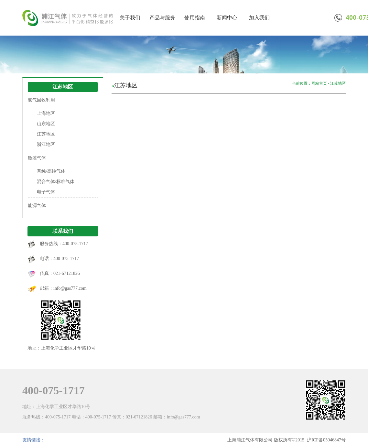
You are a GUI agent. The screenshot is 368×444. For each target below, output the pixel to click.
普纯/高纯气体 (51, 171)
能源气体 (37, 205)
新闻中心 (227, 17)
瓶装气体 (37, 158)
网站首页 (319, 83)
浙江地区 (46, 144)
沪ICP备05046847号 (326, 440)
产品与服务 (162, 17)
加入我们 (259, 17)
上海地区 (46, 113)
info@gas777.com (70, 288)
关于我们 (130, 17)
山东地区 (46, 123)
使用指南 (194, 17)
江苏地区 (46, 134)
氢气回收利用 (41, 100)
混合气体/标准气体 (55, 181)
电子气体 (46, 192)
